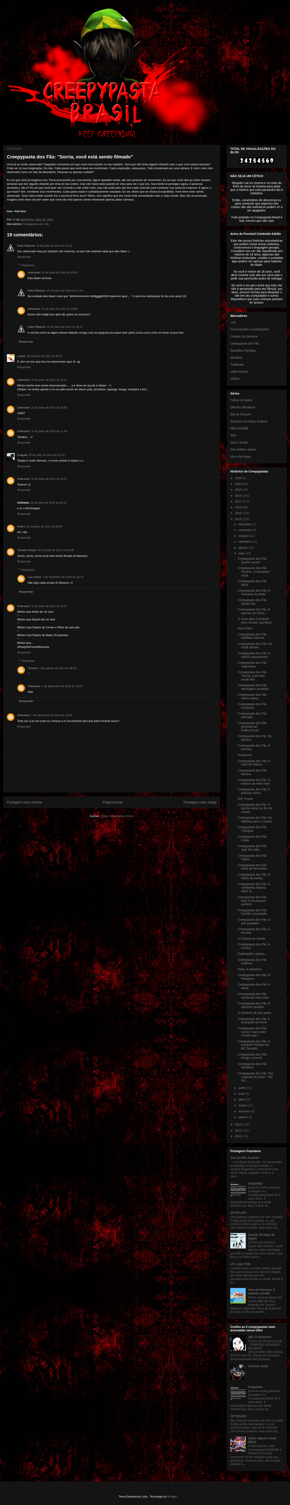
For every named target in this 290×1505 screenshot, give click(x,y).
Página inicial (113, 802)
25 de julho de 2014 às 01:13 (49, 379)
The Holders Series (243, 449)
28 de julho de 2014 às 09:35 (44, 526)
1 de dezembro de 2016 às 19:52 (62, 686)
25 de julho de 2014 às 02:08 (49, 407)
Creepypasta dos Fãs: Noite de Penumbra (252, 866)
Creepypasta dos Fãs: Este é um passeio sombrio (252, 900)
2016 (239, 507)
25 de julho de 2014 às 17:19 (65, 290)
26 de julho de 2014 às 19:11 (65, 326)
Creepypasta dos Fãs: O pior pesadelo (254, 921)
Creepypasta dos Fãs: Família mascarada (252, 912)
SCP (233, 435)
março (243, 1105)
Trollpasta (236, 364)
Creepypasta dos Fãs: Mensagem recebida (253, 687)
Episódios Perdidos (243, 350)
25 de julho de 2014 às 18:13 (49, 478)
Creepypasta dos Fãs (35, 224)
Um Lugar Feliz (240, 1264)
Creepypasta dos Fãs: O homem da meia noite (254, 781)
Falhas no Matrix (241, 400)
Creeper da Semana (243, 336)
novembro (245, 530)
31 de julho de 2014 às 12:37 (49, 606)
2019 (239, 489)
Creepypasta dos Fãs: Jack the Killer (252, 847)
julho (242, 553)
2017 (239, 501)
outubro (243, 536)
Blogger (172, 1496)
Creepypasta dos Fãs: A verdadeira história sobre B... (254, 887)
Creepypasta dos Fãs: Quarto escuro (252, 560)
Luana (21, 356)
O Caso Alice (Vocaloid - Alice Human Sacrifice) (255, 620)
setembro (245, 541)
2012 (239, 1130)
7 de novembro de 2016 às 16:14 (62, 577)
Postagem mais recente (24, 802)
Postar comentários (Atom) (117, 816)
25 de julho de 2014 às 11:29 (49, 431)
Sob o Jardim (239, 442)
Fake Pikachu (26, 245)
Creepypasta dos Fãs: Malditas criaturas (252, 636)
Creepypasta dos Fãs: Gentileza (252, 1065)
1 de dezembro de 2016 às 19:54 (51, 715)
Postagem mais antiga (200, 802)
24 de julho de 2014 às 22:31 (54, 245)
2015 (239, 513)
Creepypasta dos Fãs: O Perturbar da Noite (254, 592)
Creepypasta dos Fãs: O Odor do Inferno (254, 762)
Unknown (34, 272)
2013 (239, 1124)
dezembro (245, 524)
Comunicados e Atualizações (249, 329)
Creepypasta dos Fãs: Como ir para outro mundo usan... (252, 1032)
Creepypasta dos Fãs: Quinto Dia (252, 601)
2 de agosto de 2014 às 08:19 (57, 668)
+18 (232, 322)
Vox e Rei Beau (240, 456)
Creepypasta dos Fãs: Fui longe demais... (255, 645)
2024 (239, 478)
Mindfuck (236, 357)
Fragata (22, 455)
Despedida (255, 1183)
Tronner (33, 668)
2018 (239, 495)
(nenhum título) (258, 1366)
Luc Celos (34, 577)
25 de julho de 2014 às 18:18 (49, 502)
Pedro (21, 526)
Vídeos (235, 378)
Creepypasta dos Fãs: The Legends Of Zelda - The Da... (255, 1077)
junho (242, 1088)
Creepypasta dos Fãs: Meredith (252, 715)
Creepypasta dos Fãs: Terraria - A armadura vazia (253, 571)
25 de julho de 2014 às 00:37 (45, 356)
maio (242, 1093)
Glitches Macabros (242, 407)
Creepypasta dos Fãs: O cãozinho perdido (254, 1005)
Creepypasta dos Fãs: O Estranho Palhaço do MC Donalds (254, 1045)
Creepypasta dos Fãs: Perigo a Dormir (252, 1056)
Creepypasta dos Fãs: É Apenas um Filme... (254, 611)
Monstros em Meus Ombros (248, 421)
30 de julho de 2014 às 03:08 (56, 550)
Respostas (28, 265)
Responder (24, 256)
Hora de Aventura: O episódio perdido (261, 1291)
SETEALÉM (238, 1212)
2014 (239, 519)
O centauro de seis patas (254, 1012)
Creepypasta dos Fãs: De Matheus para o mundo (255, 819)
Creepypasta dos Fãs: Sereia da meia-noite (253, 995)
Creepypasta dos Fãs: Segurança (252, 664)
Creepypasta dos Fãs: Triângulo (252, 828)
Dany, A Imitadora (249, 969)
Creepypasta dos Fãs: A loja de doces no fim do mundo (255, 808)
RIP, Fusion (245, 798)
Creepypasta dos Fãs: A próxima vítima (254, 791)
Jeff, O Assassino (259, 1337)
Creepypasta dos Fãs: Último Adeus (252, 696)
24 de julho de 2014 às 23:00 (60, 272)
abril (241, 1099)
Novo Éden (245, 628)
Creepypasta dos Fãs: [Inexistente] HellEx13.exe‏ (252, 726)
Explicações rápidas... (252, 953)
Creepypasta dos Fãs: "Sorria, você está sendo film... (252, 675)
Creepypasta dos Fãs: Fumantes (252, 705)
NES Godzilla (239, 428)
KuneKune (245, 755)
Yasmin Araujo (27, 550)
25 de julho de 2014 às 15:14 (47, 455)
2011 (239, 1136)
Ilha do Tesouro (240, 414)
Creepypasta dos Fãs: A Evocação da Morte (254, 1020)
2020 (239, 484)
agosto (243, 547)
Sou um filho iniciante (244, 1157)
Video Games (239, 371)
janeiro (243, 1117)
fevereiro (244, 1111)
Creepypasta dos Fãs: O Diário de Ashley (254, 876)
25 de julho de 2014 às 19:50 (60, 308)
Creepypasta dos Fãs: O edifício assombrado (254, 655)
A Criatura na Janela (251, 938)
